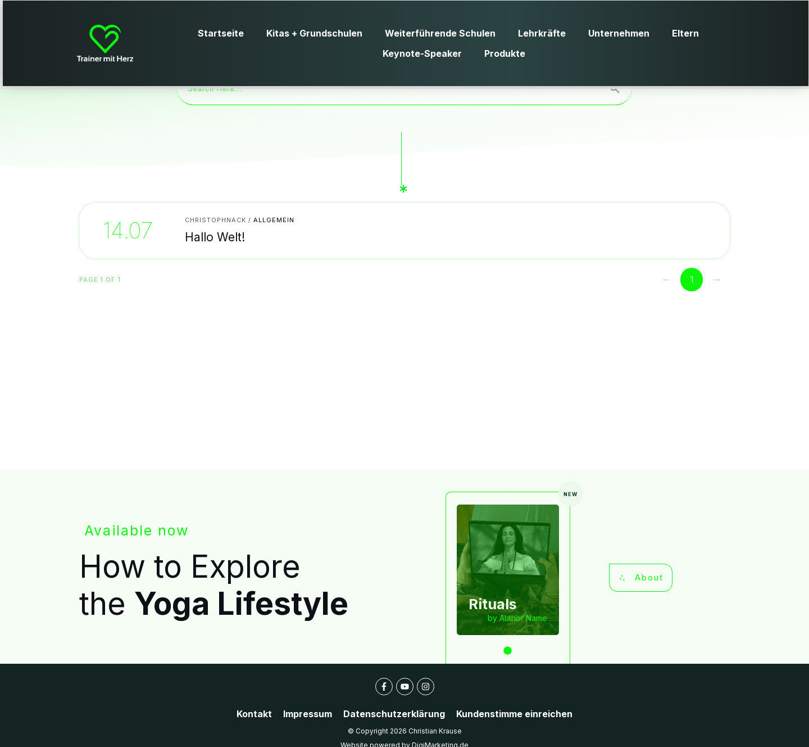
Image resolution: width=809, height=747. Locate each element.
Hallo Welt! (240, 215)
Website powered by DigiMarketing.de (404, 729)
